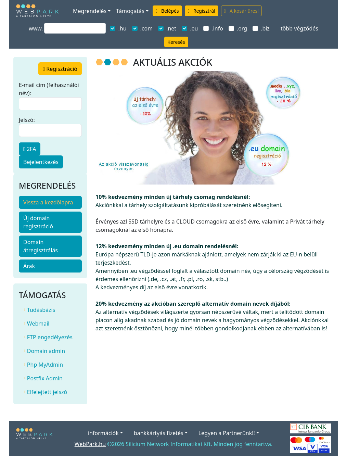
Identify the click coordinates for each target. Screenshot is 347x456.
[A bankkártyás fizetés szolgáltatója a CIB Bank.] (310, 428)
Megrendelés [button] (89, 11)
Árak (29, 266)
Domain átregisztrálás (40, 246)
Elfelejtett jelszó (45, 392)
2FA (29, 149)
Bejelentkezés (41, 162)
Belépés (167, 11)
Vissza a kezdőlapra (48, 202)
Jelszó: (27, 120)
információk (103, 433)
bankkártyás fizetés (158, 433)
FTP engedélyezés (48, 337)
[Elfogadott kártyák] (310, 444)
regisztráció (60, 69)
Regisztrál (201, 11)
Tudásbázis (39, 310)
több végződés (299, 28)
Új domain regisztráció (38, 222)
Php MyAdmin (43, 364)
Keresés (176, 42)
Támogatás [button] (130, 11)
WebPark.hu (90, 444)
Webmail (36, 323)
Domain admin (44, 351)
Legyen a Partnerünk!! (226, 433)
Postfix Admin (43, 378)
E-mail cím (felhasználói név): (49, 89)
